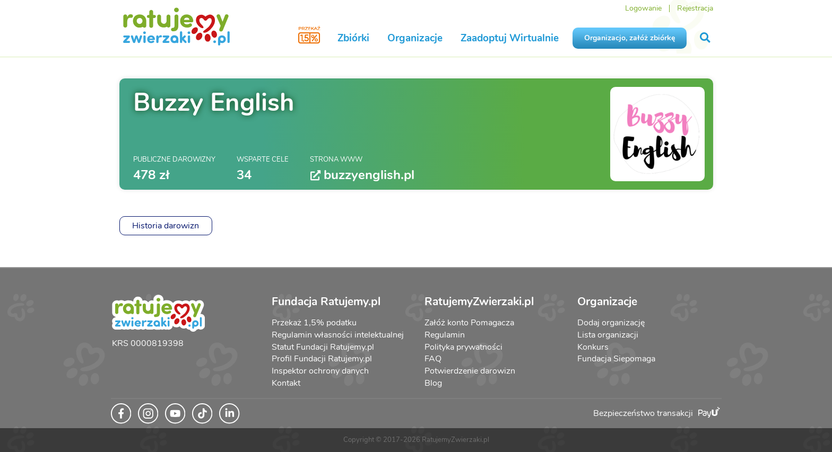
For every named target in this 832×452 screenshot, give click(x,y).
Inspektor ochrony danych (320, 371)
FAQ (432, 359)
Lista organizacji (607, 335)
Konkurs (593, 347)
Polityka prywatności (463, 347)
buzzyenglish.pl (362, 175)
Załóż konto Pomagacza (469, 323)
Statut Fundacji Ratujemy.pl (323, 347)
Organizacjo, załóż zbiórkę (629, 38)
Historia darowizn (165, 226)
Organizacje (415, 38)
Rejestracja (695, 8)
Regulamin (444, 335)
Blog (433, 383)
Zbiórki (353, 38)
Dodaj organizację (611, 323)
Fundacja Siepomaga (616, 359)
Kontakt (286, 383)
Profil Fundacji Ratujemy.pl (322, 359)
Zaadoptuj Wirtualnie (510, 38)
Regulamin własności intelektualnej (338, 335)
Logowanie (643, 8)
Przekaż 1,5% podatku (314, 323)
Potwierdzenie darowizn (469, 371)
